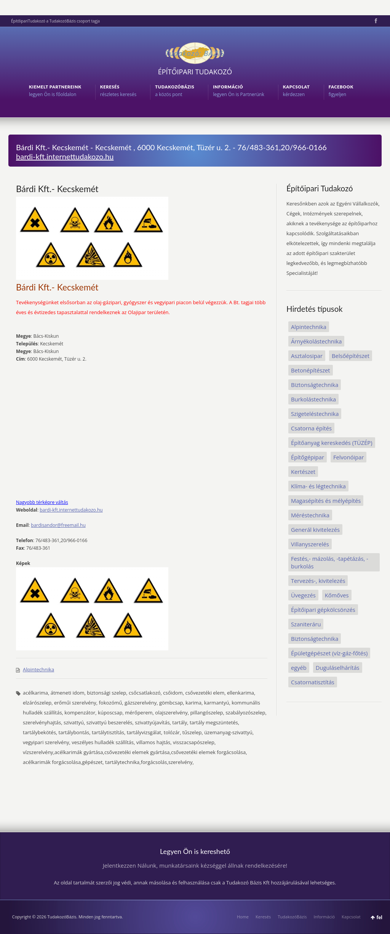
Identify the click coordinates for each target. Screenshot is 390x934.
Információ (324, 917)
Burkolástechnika (313, 399)
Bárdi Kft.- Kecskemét (57, 188)
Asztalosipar (307, 355)
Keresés (263, 917)
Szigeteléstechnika (315, 413)
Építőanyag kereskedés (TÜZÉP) (331, 442)
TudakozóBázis (292, 917)
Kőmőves (337, 595)
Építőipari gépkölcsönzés (323, 609)
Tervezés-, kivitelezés (318, 580)
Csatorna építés (311, 428)
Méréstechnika (310, 515)
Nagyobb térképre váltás (42, 502)
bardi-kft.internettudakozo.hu (64, 156)
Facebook (375, 21)
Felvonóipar (348, 457)
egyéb (299, 667)
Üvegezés (303, 595)
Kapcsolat (351, 917)
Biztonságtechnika (314, 384)
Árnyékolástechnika (316, 341)
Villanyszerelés (310, 544)
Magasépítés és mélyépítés (326, 500)
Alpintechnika (38, 669)
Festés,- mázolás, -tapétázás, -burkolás (329, 562)
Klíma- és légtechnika (318, 486)
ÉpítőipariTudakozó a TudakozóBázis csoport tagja (55, 21)
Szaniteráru (306, 624)
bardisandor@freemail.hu (58, 525)
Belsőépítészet (350, 355)
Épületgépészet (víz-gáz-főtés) (329, 653)
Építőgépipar (307, 457)
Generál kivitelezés (315, 529)
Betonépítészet (310, 370)
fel (379, 917)
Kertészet (303, 471)
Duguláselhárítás (338, 667)
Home (243, 917)
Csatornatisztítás (312, 682)
